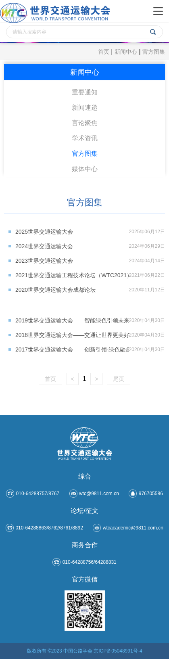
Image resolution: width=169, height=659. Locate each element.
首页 (103, 51)
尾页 (118, 379)
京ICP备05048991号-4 (118, 651)
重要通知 (85, 92)
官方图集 (153, 51)
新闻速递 (85, 107)
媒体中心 (85, 168)
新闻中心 (126, 51)
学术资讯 (85, 138)
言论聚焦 (85, 122)
